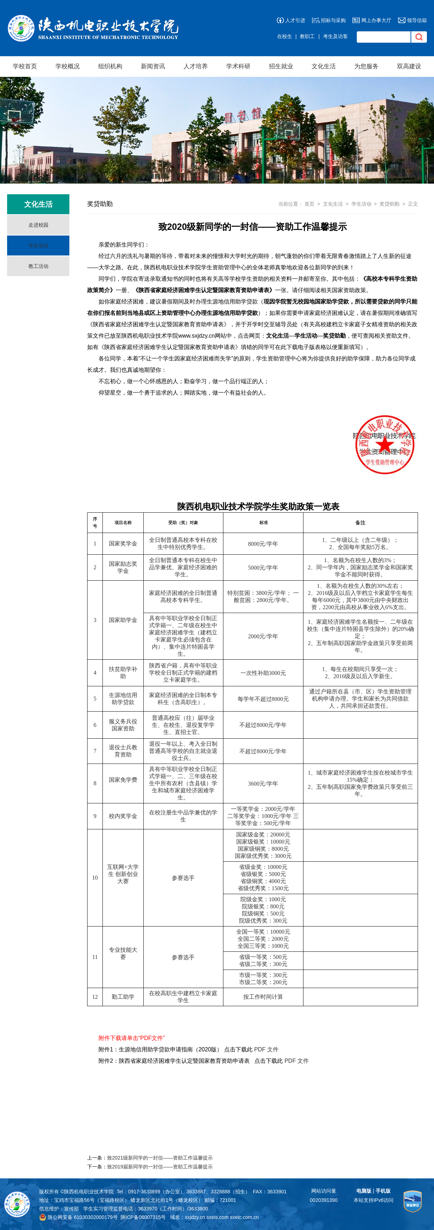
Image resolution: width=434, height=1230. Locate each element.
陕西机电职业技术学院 (89, 1191)
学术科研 (238, 66)
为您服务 (366, 66)
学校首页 (25, 66)
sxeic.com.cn (244, 1217)
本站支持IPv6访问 (373, 1200)
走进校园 (38, 225)
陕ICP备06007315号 (143, 1217)
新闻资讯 (153, 66)
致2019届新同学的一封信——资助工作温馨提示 (160, 1167)
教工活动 (38, 266)
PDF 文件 (266, 1049)
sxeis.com (217, 1217)
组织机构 (110, 66)
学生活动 (38, 245)
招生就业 (281, 66)
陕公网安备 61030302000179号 (78, 1217)
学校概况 (67, 66)
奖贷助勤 (389, 204)
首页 (309, 204)
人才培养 (196, 66)
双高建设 (409, 66)
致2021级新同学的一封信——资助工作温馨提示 (160, 1158)
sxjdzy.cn (195, 1217)
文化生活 (324, 66)
